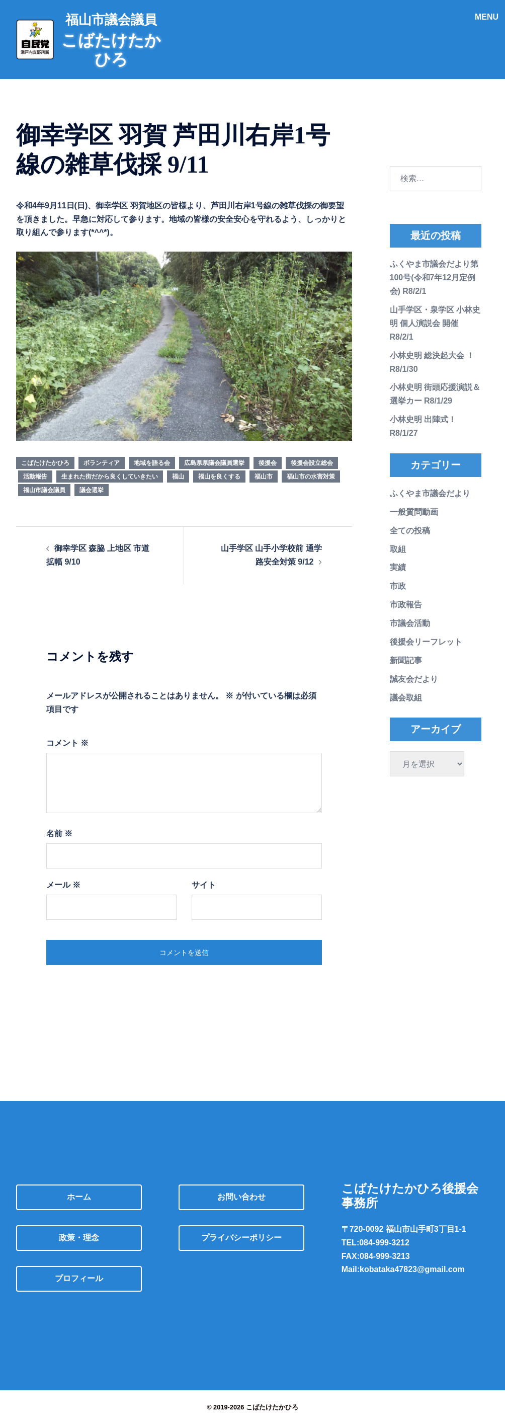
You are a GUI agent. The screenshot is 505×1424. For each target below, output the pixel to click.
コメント (67, 743)
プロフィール (79, 1278)
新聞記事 (406, 660)
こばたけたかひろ (45, 462)
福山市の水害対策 (311, 476)
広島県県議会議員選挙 (214, 462)
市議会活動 (410, 623)
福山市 (264, 476)
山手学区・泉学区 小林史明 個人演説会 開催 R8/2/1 (435, 323)
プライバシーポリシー (241, 1237)
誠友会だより (414, 679)
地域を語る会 (152, 462)
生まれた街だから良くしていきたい (109, 476)
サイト (204, 885)
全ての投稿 (410, 530)
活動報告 (35, 476)
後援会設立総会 (312, 462)
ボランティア (101, 462)
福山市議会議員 (44, 490)
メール (63, 885)
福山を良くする (219, 476)
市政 (398, 586)
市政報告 (406, 604)
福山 (178, 476)
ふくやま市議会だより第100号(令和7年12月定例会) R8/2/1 (434, 277)
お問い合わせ (241, 1197)
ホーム (79, 1197)
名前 (59, 833)
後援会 (268, 462)
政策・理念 (79, 1237)
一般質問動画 (414, 512)
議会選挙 (91, 490)
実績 (398, 567)
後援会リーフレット (426, 642)
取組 (398, 549)
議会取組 (406, 697)
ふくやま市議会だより (430, 493)
